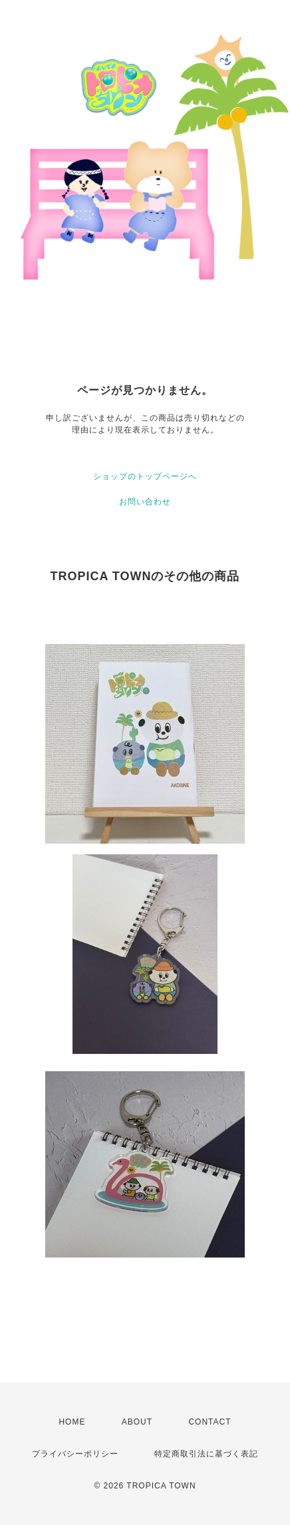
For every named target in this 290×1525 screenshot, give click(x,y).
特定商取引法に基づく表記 (206, 1453)
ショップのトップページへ (145, 476)
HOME (72, 1422)
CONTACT (209, 1422)
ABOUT (137, 1422)
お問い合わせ (145, 501)
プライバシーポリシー (75, 1453)
